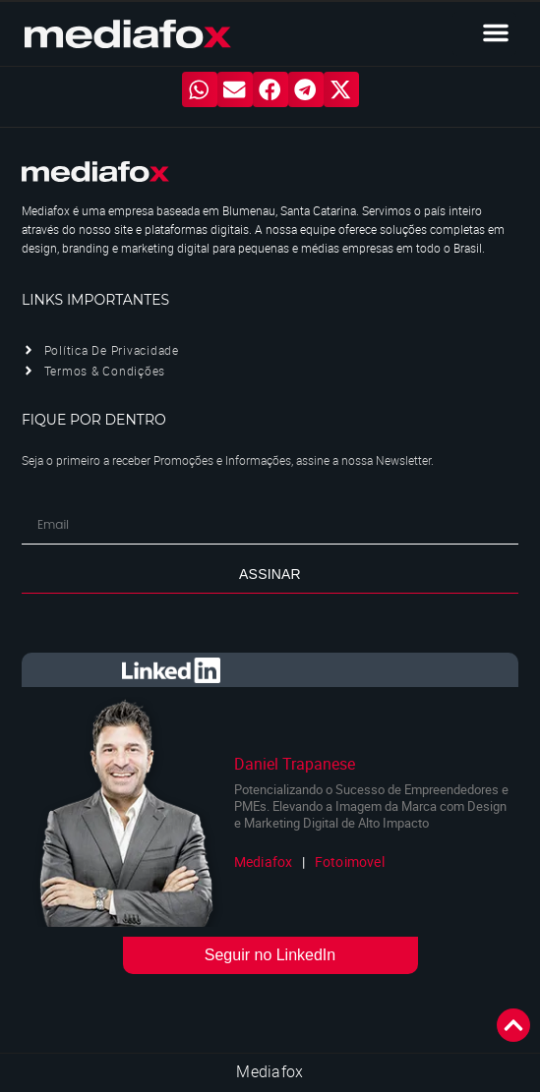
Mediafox (269, 1071)
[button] (495, 32)
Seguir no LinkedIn (270, 955)
